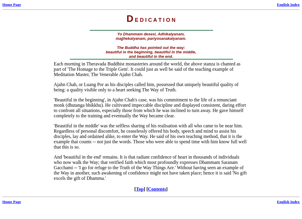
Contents (157, 189)
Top (140, 189)
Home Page (11, 4)
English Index (288, 4)
